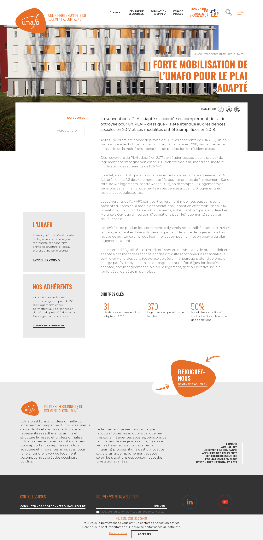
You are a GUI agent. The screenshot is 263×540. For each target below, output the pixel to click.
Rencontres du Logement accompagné (199, 12)
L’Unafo (114, 12)
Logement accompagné (220, 450)
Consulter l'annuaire (49, 325)
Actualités (229, 447)
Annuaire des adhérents (219, 453)
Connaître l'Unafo (46, 260)
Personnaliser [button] (118, 533)
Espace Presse (178, 12)
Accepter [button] (144, 534)
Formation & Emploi (158, 12)
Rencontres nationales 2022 (216, 462)
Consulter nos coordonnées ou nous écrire (52, 506)
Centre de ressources (135, 12)
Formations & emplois (221, 459)
